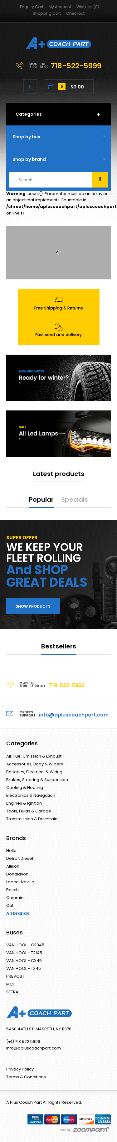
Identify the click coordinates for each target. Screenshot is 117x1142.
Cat (9, 905)
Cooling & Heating (24, 787)
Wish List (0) (87, 6)
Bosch (12, 890)
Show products (33, 606)
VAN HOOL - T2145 (24, 953)
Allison (12, 866)
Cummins (16, 898)
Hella (11, 851)
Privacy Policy (20, 1069)
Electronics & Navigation (30, 795)
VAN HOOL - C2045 (25, 945)
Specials (74, 499)
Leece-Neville (20, 882)
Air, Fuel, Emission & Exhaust (33, 756)
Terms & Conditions (26, 1077)
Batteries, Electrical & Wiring (34, 772)
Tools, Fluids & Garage (28, 811)
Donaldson (17, 874)
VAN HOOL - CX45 (24, 961)
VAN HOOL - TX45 (23, 968)
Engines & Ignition (24, 803)
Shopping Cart (47, 13)
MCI (10, 984)
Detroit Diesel (19, 858)
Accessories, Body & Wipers (34, 764)
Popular (41, 499)
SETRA (12, 992)
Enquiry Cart (30, 6)
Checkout (75, 13)
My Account (60, 6)
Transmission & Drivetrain (31, 819)
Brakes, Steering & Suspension (37, 780)
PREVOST (15, 976)
